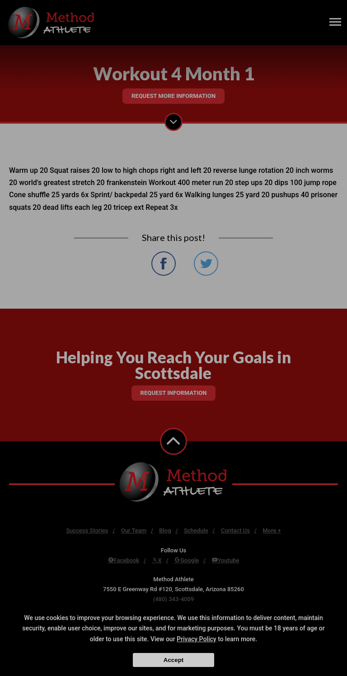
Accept (173, 660)
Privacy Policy (196, 639)
